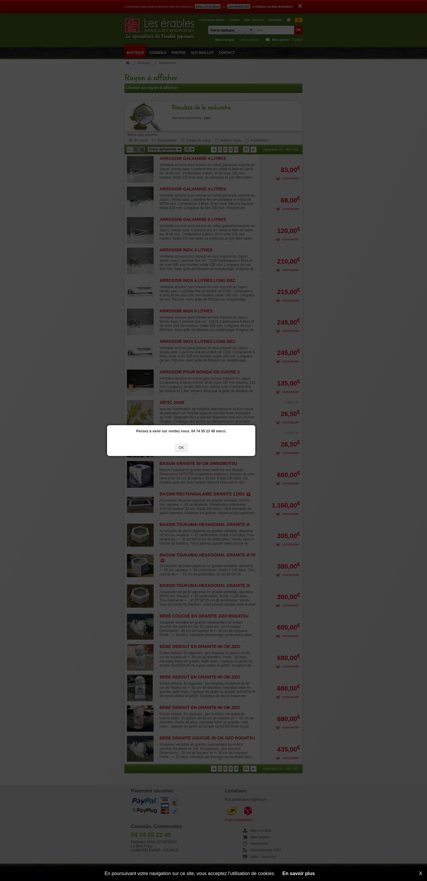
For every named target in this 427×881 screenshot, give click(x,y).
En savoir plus (298, 873)
